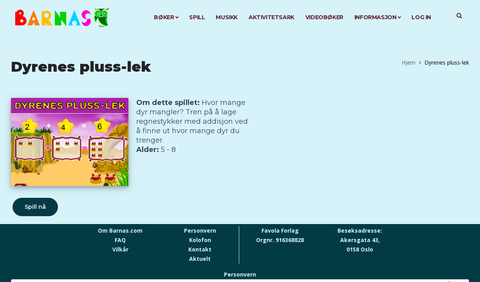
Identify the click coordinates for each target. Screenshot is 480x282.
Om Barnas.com (120, 230)
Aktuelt (200, 258)
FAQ (120, 240)
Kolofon (200, 240)
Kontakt (199, 249)
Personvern (200, 230)
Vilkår (120, 249)
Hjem (408, 62)
